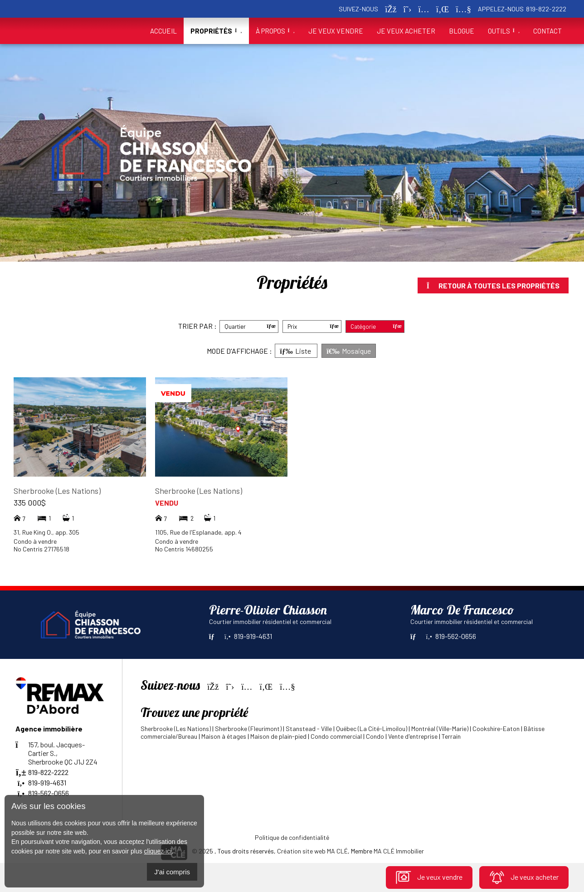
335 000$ (30, 502)
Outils (504, 31)
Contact (547, 31)
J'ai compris (172, 872)
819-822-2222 (546, 9)
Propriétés (216, 31)
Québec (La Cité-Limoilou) (371, 728)
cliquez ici (158, 851)
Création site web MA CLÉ (312, 851)
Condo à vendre (35, 541)
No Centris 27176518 (41, 549)
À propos (275, 31)
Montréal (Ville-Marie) (439, 728)
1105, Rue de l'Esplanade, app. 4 (198, 532)
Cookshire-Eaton (496, 728)
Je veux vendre (429, 877)
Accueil (163, 31)
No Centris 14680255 (184, 549)
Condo (375, 736)
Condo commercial (336, 736)
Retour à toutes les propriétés (493, 285)
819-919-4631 (248, 636)
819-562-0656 (451, 636)
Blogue (461, 31)
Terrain (451, 736)
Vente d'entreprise (413, 736)
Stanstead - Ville (309, 728)
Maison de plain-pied (278, 736)
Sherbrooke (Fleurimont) (248, 728)
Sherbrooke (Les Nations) (57, 491)
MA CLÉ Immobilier (399, 851)
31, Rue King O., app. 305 (46, 532)
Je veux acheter (524, 877)
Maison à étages (223, 736)
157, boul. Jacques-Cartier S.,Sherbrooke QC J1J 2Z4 (56, 753)
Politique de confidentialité (292, 837)
